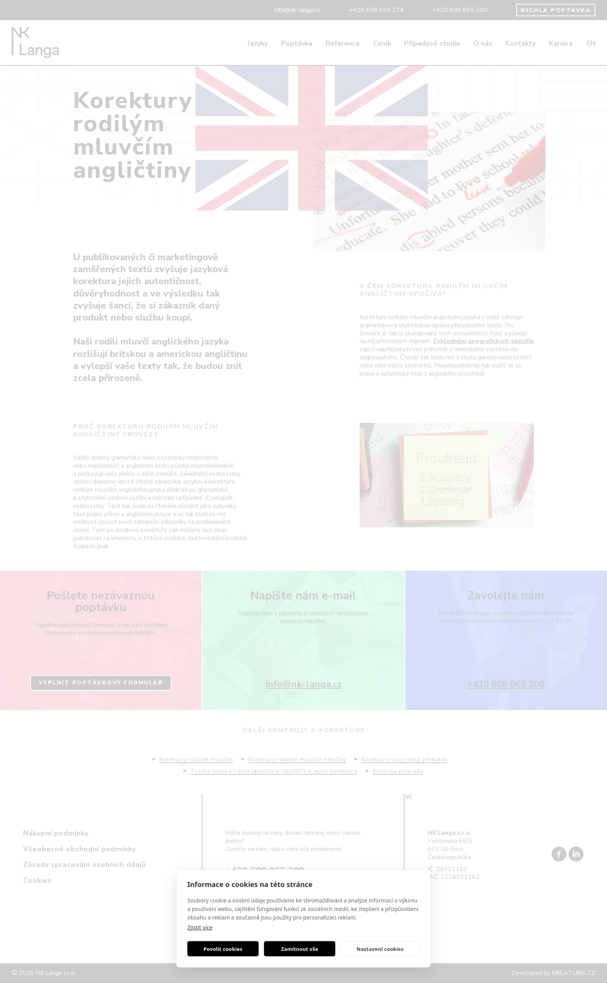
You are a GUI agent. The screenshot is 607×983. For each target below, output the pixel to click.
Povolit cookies (223, 948)
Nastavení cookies (380, 948)
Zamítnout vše (299, 948)
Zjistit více (200, 927)
